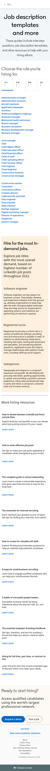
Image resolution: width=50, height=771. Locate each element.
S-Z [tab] (41, 82)
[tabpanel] (25, 160)
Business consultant (11, 126)
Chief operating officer (12, 159)
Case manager (8, 140)
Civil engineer (8, 166)
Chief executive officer (12, 150)
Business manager (10, 133)
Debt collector (8, 205)
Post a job (35, 719)
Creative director (9, 192)
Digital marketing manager (15, 212)
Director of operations (12, 215)
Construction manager (12, 175)
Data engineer (8, 199)
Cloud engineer (9, 169)
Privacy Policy (25, 745)
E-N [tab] (17, 82)
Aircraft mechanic (10, 104)
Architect (6, 110)
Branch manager (9, 123)
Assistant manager (10, 116)
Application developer (12, 107)
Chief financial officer (12, 153)
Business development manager (17, 129)
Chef (3, 143)
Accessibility (25, 753)
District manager (9, 221)
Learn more (8, 429)
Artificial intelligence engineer (16, 113)
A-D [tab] (5, 82)
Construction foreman (12, 172)
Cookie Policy (25, 742)
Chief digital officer (10, 146)
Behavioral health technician (15, 120)
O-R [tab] (29, 82)
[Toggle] (46, 768)
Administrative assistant (13, 100)
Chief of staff (7, 156)
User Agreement (25, 750)
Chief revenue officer (11, 162)
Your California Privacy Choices (25, 748)
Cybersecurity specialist (13, 196)
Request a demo (13, 719)
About (25, 740)
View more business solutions (25, 733)
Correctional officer (11, 189)
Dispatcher (6, 218)
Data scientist (8, 202)
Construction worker (11, 183)
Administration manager (13, 97)
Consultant (6, 186)
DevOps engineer (10, 208)
